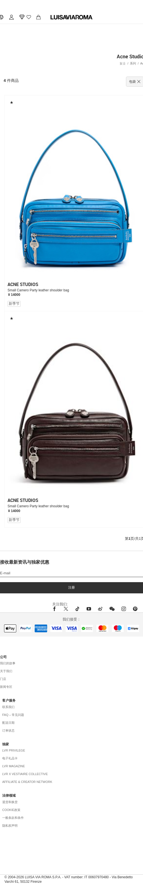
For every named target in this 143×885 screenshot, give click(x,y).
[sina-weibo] (100, 608)
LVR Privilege (13, 750)
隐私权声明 (10, 825)
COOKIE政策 (11, 810)
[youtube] (89, 608)
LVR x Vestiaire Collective (25, 774)
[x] (66, 608)
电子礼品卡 (10, 758)
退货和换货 (10, 802)
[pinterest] (135, 608)
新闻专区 (6, 686)
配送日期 (8, 722)
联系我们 (8, 707)
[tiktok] (77, 608)
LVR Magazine (13, 766)
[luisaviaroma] (71, 17)
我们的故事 (7, 663)
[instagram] (124, 608)
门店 (3, 679)
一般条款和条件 (13, 817)
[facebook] (55, 608)
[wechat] (112, 608)
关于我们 (6, 671)
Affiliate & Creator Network (27, 781)
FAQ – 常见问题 (13, 714)
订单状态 (8, 730)
